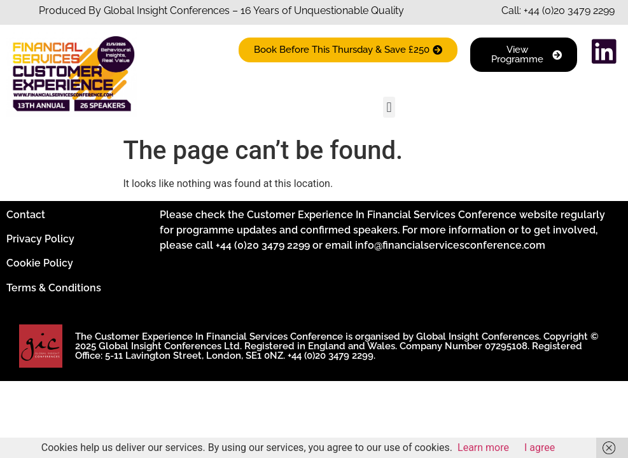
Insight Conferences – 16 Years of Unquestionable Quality (269, 10)
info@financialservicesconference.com (450, 245)
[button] (389, 107)
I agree (539, 447)
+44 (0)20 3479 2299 (569, 10)
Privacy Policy (40, 239)
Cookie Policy (39, 263)
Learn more (483, 447)
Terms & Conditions (53, 288)
